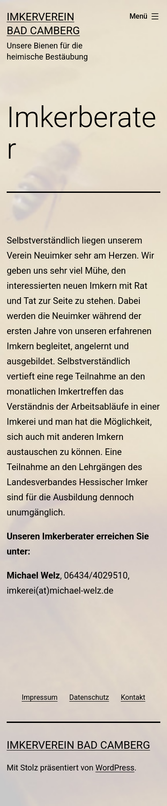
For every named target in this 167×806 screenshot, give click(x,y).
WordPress (114, 767)
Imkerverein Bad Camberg (78, 745)
